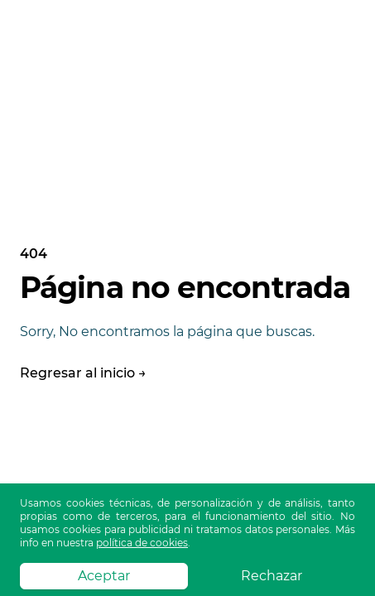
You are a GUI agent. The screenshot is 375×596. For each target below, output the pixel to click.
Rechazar (271, 576)
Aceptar (104, 576)
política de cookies (142, 542)
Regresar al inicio (83, 373)
